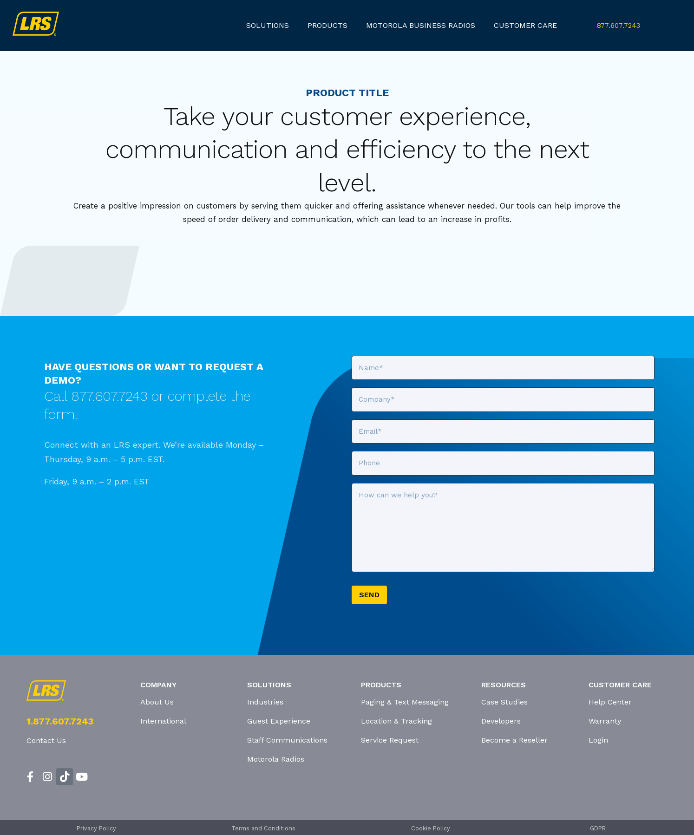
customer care (525, 25)
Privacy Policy (96, 828)
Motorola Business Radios (420, 25)
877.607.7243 (618, 25)
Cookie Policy (430, 828)
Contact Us (46, 740)
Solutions (267, 25)
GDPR (598, 828)
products (327, 25)
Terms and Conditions (263, 828)
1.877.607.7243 (59, 721)
